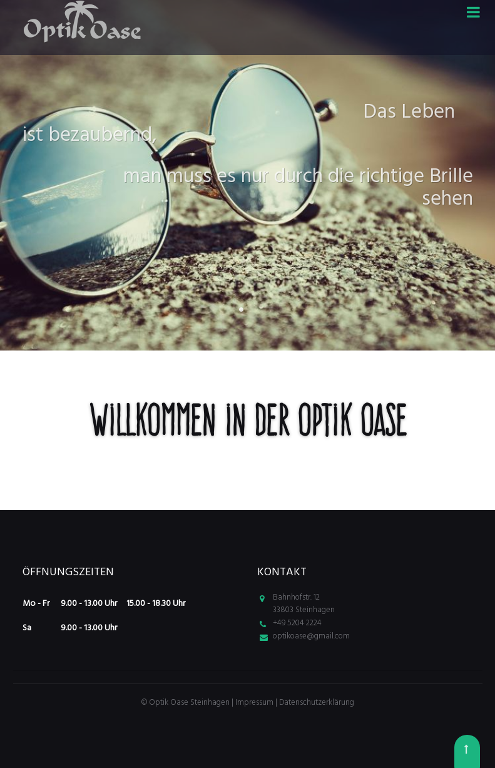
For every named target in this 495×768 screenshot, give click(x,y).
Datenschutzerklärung (316, 702)
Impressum (255, 702)
